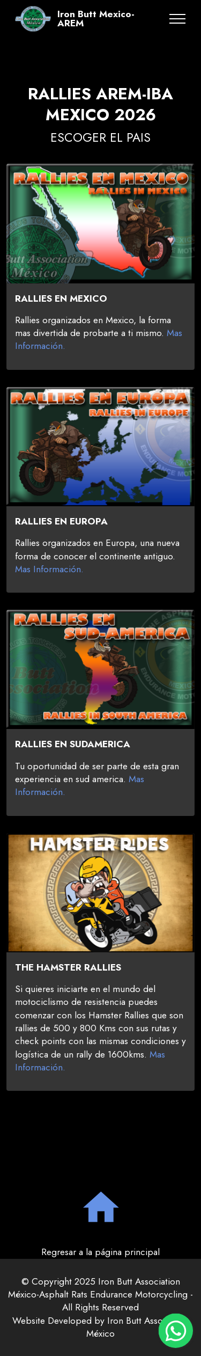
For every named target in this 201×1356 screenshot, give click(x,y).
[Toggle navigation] (177, 18)
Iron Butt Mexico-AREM (96, 19)
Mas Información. (49, 577)
